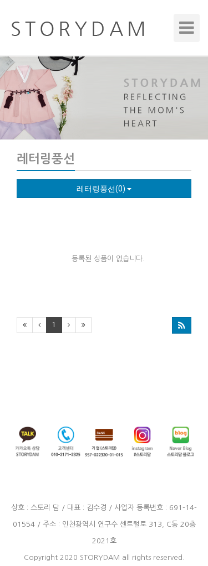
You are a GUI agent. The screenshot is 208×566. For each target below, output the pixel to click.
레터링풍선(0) (104, 188)
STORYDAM (100, 557)
